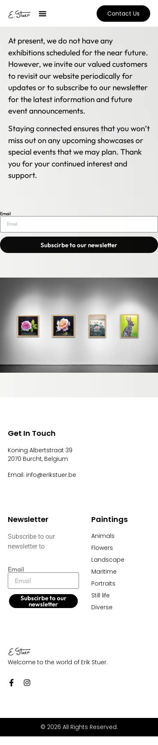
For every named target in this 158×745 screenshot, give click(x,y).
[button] (42, 13)
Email (5, 214)
